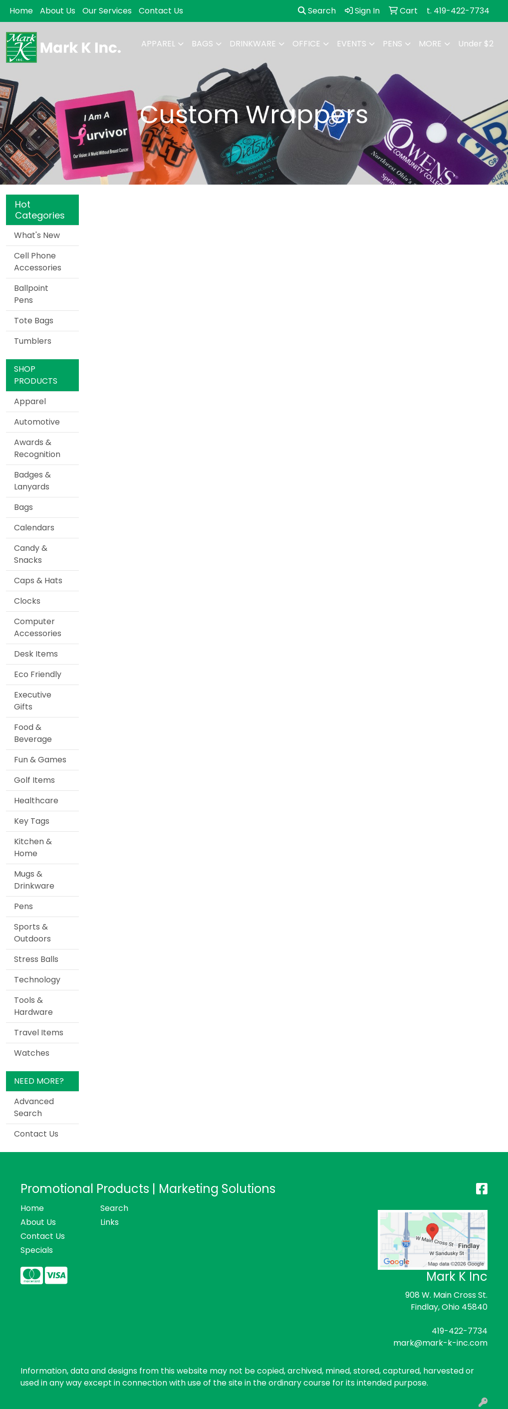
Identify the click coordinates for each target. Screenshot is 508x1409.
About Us (57, 10)
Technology (37, 979)
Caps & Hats (38, 580)
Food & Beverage (33, 733)
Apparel (158, 43)
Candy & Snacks (30, 554)
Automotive (37, 422)
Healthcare (36, 800)
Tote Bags (33, 320)
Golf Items (34, 780)
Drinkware (253, 43)
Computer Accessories (37, 627)
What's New (37, 235)
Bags (202, 43)
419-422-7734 (460, 1331)
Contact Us (161, 10)
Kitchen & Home (33, 847)
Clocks (27, 601)
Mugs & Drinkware (34, 880)
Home (21, 10)
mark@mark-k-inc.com (440, 1343)
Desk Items (36, 654)
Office (306, 43)
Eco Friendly (37, 674)
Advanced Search (34, 1107)
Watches (31, 1053)
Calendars (34, 527)
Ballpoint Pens (31, 294)
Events (351, 43)
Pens (392, 43)
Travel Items (38, 1032)
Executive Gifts (32, 700)
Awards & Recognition (37, 448)
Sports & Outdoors (32, 932)
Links (109, 1222)
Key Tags (31, 821)
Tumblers (32, 341)
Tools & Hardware (33, 1006)
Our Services (107, 10)
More (430, 43)
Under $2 (476, 43)
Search (317, 10)
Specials (36, 1250)
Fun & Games (40, 759)
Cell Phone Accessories (37, 261)
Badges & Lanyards (32, 480)
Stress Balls (36, 959)
